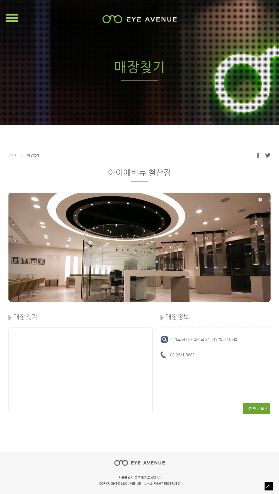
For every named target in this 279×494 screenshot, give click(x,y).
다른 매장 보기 (256, 408)
